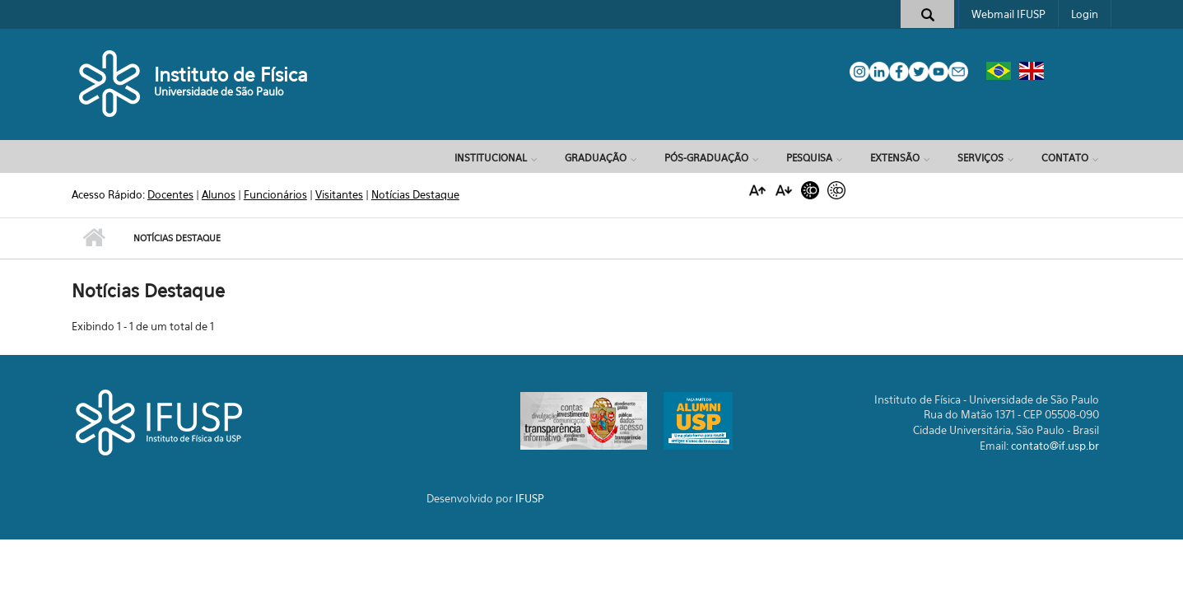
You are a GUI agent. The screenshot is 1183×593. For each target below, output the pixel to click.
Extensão (895, 158)
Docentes (170, 194)
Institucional (490, 158)
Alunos (218, 194)
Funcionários (275, 194)
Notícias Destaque (415, 194)
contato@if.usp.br (1055, 445)
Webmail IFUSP (1008, 14)
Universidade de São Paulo (219, 91)
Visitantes (339, 194)
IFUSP (529, 498)
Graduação (595, 158)
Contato (1064, 158)
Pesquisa (809, 158)
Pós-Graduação (706, 158)
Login (1084, 14)
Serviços (980, 158)
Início (94, 238)
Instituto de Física (231, 74)
